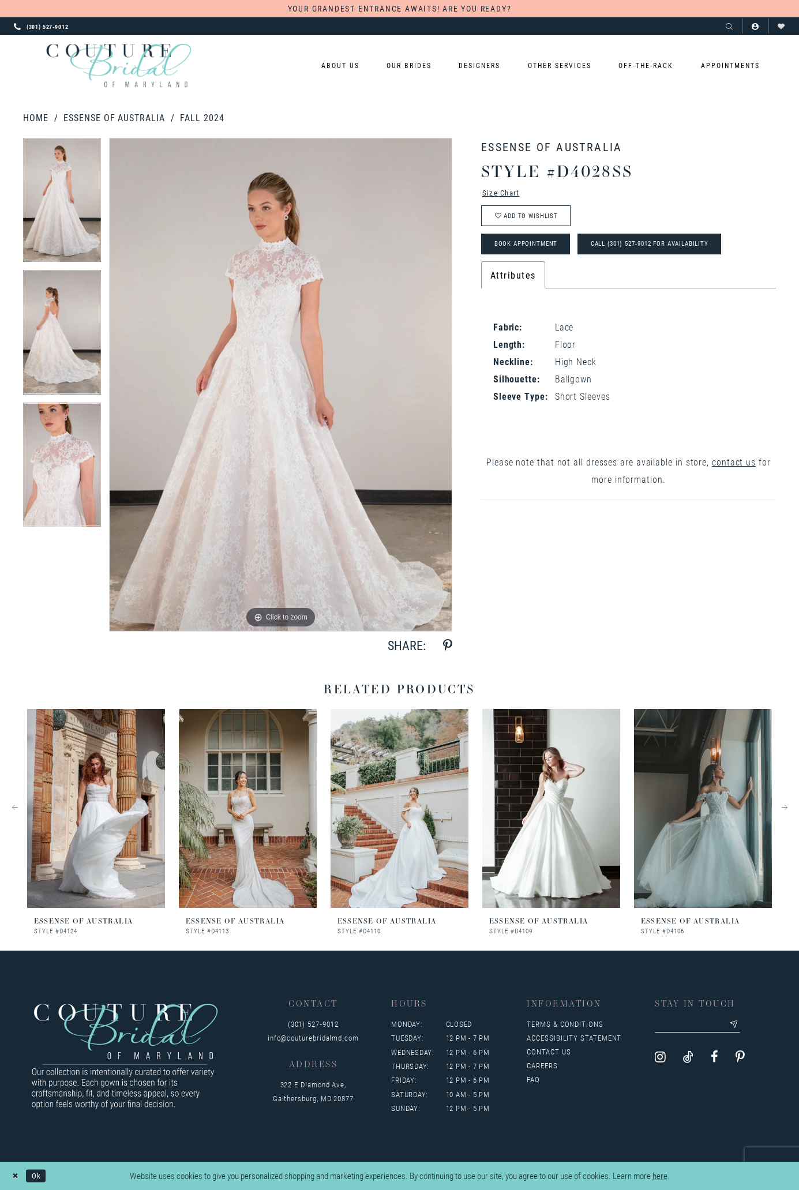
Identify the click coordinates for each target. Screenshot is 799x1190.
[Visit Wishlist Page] (781, 26)
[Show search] (729, 26)
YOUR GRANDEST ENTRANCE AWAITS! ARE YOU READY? (400, 8)
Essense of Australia (113, 117)
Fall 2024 (202, 117)
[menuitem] (340, 65)
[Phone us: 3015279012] (41, 26)
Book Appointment (533, 254)
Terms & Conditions (565, 1024)
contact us (734, 473)
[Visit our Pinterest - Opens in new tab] (740, 1060)
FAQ (533, 1079)
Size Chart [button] (505, 194)
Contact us (549, 1051)
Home (35, 117)
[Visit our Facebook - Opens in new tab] (714, 1060)
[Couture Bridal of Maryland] (118, 65)
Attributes (513, 286)
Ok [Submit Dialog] (41, 1175)
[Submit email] (748, 1026)
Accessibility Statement (574, 1038)
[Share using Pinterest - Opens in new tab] (447, 646)
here (659, 1176)
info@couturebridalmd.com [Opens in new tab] (313, 1038)
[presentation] (96, 808)
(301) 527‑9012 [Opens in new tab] (313, 1024)
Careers (542, 1065)
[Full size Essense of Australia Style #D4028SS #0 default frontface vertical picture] (281, 384)
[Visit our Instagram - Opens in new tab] (660, 1060)
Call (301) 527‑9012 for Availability (677, 254)
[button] (755, 26)
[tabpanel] (62, 204)
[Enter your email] (705, 1026)
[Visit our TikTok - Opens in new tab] (688, 1060)
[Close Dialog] (17, 1176)
